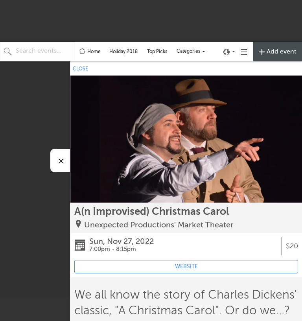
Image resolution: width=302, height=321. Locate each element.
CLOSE (80, 69)
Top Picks (157, 51)
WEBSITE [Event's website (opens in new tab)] (186, 266)
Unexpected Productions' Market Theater (159, 224)
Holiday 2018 (123, 51)
